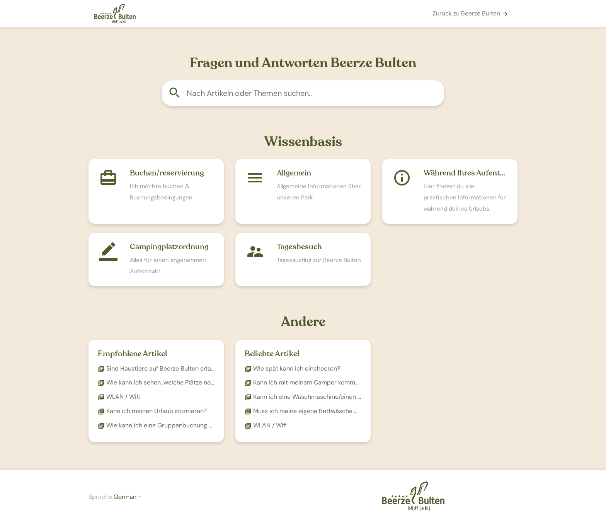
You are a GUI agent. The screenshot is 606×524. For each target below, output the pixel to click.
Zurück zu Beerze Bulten (470, 13)
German (125, 497)
